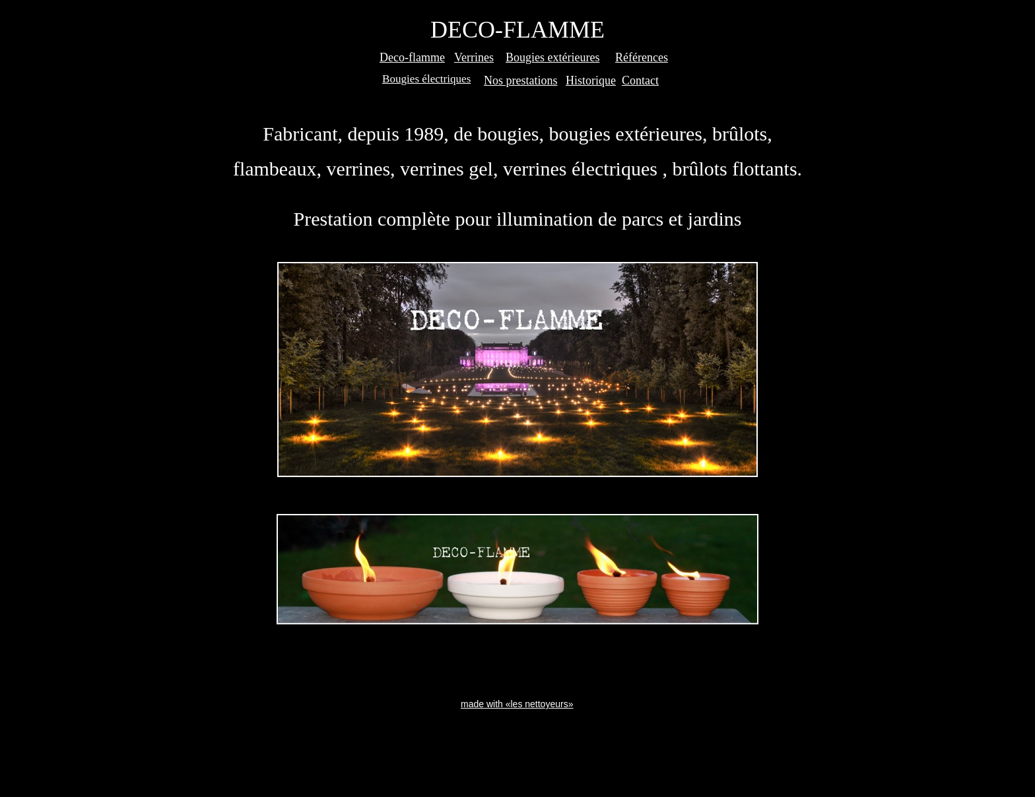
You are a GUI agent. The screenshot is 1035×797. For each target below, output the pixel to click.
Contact (640, 80)
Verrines (474, 57)
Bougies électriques (426, 79)
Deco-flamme (412, 57)
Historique (591, 80)
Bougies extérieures (552, 57)
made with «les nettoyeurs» (517, 704)
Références (641, 57)
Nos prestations (521, 80)
